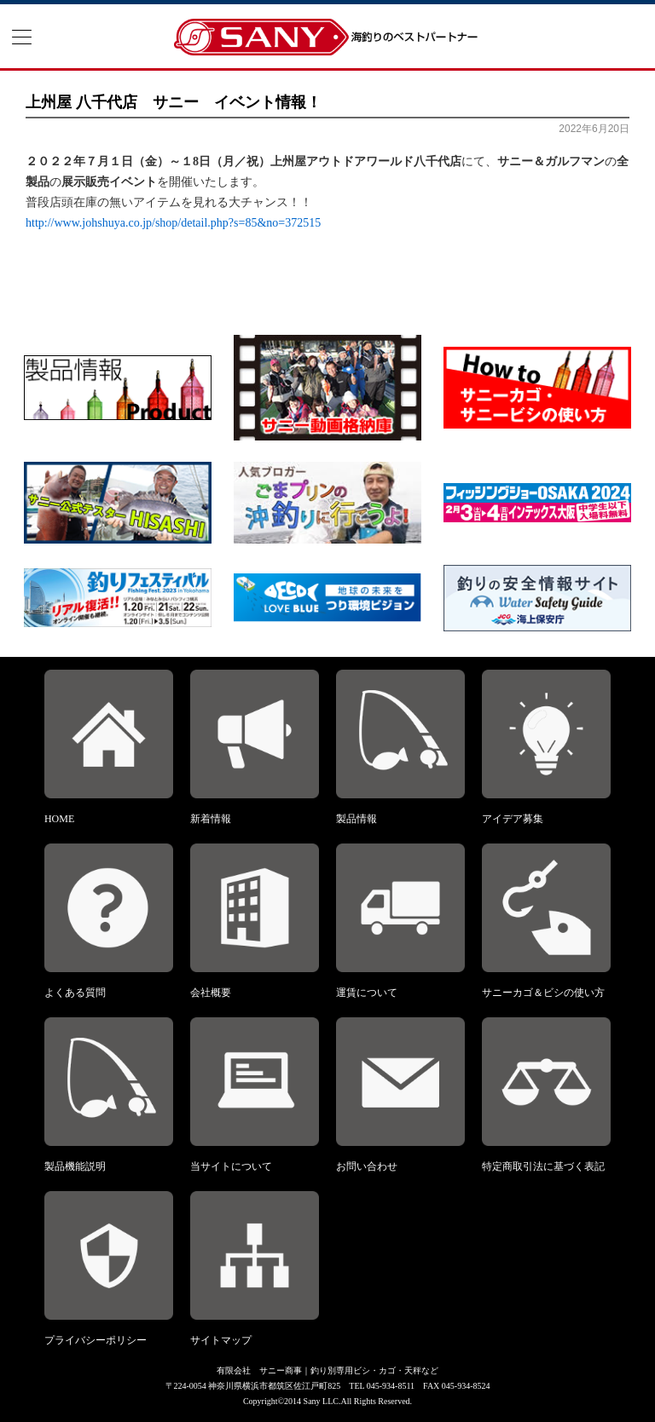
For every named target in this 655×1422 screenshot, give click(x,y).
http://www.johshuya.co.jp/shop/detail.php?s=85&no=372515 (173, 222)
